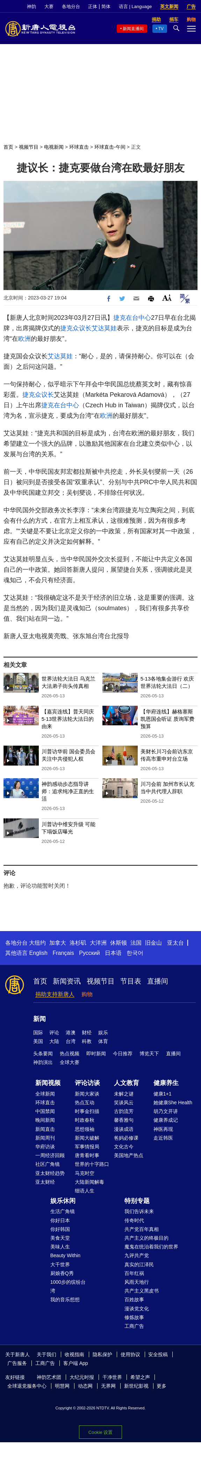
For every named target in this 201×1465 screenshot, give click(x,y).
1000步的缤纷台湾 (68, 1286)
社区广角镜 (47, 1164)
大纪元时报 (82, 1377)
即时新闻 (96, 1053)
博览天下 (149, 1053)
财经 (87, 1032)
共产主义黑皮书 (141, 1291)
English (38, 953)
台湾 (71, 1041)
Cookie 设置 (100, 1432)
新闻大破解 (87, 1138)
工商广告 (134, 1326)
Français (63, 953)
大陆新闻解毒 (89, 1182)
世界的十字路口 (92, 1164)
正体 (92, 6)
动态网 (85, 1386)
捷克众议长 (76, 328)
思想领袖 (84, 1129)
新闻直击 (45, 1129)
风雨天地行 (136, 1282)
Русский (89, 953)
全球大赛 (69, 1062)
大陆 (54, 1041)
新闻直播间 (133, 28)
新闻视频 (47, 1082)
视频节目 (28, 147)
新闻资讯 (67, 981)
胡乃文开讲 (165, 1111)
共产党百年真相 (141, 1229)
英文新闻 (169, 6)
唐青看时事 (87, 1155)
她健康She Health (172, 1102)
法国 (136, 943)
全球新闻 (45, 1094)
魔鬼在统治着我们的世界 (151, 1246)
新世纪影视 (136, 1386)
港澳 (71, 1032)
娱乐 (103, 1032)
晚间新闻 (45, 1120)
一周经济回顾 (50, 1155)
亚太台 (175, 943)
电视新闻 (54, 147)
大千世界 (60, 1264)
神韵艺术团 (49, 1377)
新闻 (39, 1018)
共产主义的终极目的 (146, 1238)
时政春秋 (84, 1120)
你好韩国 (60, 1229)
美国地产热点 (128, 1155)
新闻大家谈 (87, 1094)
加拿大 (57, 943)
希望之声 (140, 1377)
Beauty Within (65, 1255)
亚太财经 (45, 1182)
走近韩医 (163, 1138)
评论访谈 (87, 1082)
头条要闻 (43, 1053)
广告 (191, 6)
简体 (105, 6)
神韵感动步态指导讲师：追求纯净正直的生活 (68, 791)
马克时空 (84, 1173)
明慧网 (62, 1386)
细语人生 (84, 1190)
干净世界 (112, 1377)
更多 (161, 1386)
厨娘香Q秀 (62, 1273)
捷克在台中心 (132, 317)
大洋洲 (98, 943)
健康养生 (166, 1082)
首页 (8, 147)
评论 (54, 1032)
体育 (103, 1041)
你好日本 (60, 1220)
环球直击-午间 (109, 147)
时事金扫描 (87, 1111)
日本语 (113, 953)
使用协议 (130, 1354)
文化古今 (124, 1146)
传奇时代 (134, 1220)
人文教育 (126, 1082)
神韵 (31, 6)
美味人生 (60, 1246)
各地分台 (71, 6)
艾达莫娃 (104, 328)
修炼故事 (134, 1317)
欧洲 (24, 338)
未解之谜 (124, 1094)
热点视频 (69, 1053)
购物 (87, 994)
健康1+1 (162, 1094)
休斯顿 (118, 943)
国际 (38, 1032)
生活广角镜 (62, 1211)
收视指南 (74, 1354)
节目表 (130, 981)
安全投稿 (158, 1354)
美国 (38, 1041)
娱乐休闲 (63, 1200)
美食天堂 (60, 1238)
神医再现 (163, 1129)
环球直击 (79, 147)
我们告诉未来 (139, 1211)
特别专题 (137, 1200)
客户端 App (75, 1363)
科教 (87, 1041)
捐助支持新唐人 (54, 994)
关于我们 (46, 1354)
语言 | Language (135, 6)
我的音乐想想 (65, 1299)
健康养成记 (165, 1120)
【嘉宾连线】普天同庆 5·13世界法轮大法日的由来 (68, 719)
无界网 (108, 1386)
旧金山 (153, 943)
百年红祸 (134, 1273)
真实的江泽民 (139, 1264)
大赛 (48, 6)
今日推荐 (122, 1053)
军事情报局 (87, 1146)
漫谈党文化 (136, 1308)
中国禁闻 (45, 1111)
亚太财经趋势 (50, 1173)
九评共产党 (136, 1255)
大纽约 (37, 943)
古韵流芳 (124, 1111)
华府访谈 (45, 1146)
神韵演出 (43, 1062)
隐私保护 (102, 1354)
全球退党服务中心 (26, 1386)
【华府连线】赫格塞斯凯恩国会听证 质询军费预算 (167, 719)
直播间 (157, 981)
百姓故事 (134, 1299)
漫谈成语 (124, 1129)
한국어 (135, 953)
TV (161, 28)
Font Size (167, 297)
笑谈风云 (124, 1102)
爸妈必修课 (126, 1138)
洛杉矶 (78, 943)
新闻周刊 (45, 1138)
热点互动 (84, 1102)
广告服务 (17, 1363)
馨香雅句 (124, 1120)
